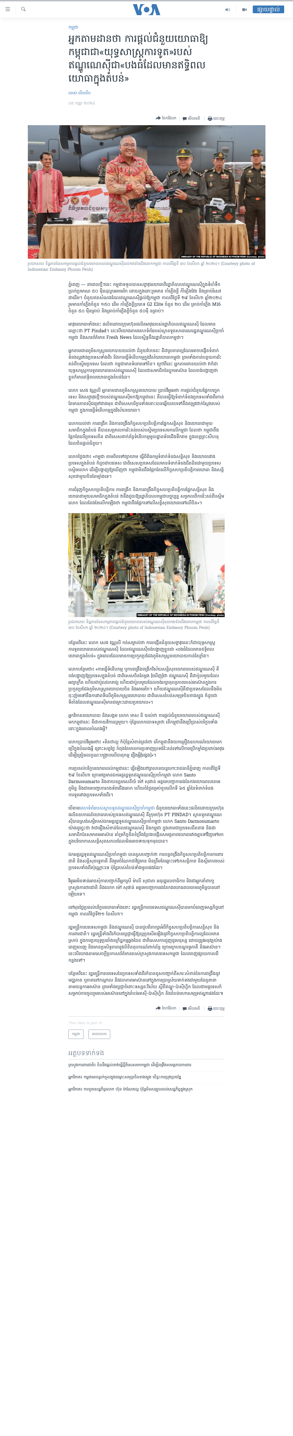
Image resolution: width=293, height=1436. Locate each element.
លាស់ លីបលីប (79, 93)
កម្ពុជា (73, 27)
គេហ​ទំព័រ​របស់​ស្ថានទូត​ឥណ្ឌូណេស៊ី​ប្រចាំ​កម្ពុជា (117, 808)
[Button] (166, 118)
